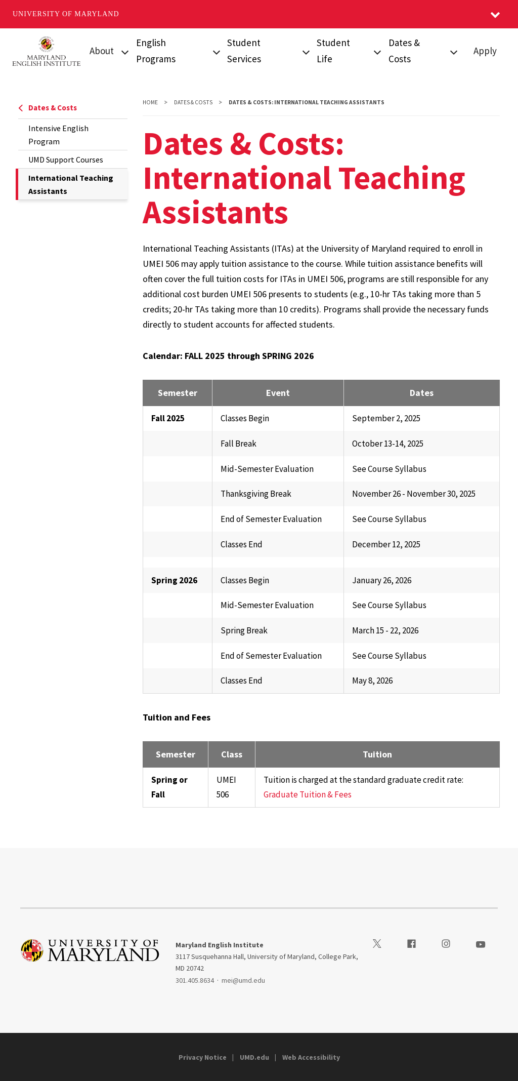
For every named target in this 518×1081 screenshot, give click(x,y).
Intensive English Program (58, 134)
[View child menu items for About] (125, 51)
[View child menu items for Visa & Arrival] (306, 51)
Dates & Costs (47, 107)
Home (150, 102)
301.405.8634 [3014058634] (195, 980)
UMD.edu (254, 1057)
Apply (485, 51)
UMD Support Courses (65, 159)
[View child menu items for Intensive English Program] (216, 51)
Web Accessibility (311, 1057)
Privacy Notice (203, 1057)
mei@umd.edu (243, 980)
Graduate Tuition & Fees (308, 794)
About (102, 51)
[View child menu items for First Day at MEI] (377, 51)
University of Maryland (66, 14)
